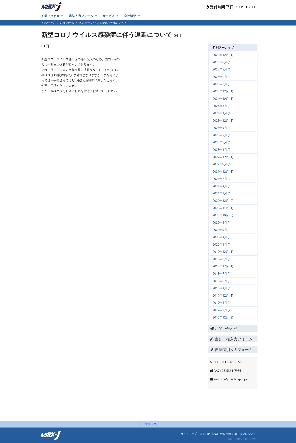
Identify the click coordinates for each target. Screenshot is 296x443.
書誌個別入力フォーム (231, 349)
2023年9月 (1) (222, 128)
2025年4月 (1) (222, 77)
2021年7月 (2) (222, 179)
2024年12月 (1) (223, 91)
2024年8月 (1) (222, 106)
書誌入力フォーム (81, 16)
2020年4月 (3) (222, 237)
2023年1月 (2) (222, 150)
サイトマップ (189, 433)
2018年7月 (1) (222, 273)
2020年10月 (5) (223, 215)
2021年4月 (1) (222, 186)
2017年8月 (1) (222, 303)
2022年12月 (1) (223, 157)
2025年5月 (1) (222, 69)
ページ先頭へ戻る (148, 424)
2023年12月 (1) (223, 120)
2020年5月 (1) (222, 230)
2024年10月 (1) (223, 99)
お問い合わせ (50, 16)
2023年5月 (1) (222, 142)
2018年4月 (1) (222, 288)
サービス (109, 16)
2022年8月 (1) (222, 164)
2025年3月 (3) (222, 84)
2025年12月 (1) (223, 55)
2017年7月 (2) (222, 310)
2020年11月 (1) (223, 208)
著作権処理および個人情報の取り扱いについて (228, 433)
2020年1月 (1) (222, 244)
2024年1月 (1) (222, 113)
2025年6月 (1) (222, 62)
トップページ (48, 22)
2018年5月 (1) (222, 281)
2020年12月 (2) (223, 201)
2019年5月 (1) (222, 259)
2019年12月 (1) (223, 252)
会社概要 (130, 16)
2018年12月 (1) (223, 266)
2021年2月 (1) (222, 193)
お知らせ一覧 (67, 22)
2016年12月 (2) (223, 317)
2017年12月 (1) (223, 295)
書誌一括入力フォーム (231, 339)
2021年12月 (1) (223, 171)
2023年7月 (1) (222, 135)
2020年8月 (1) (222, 222)
